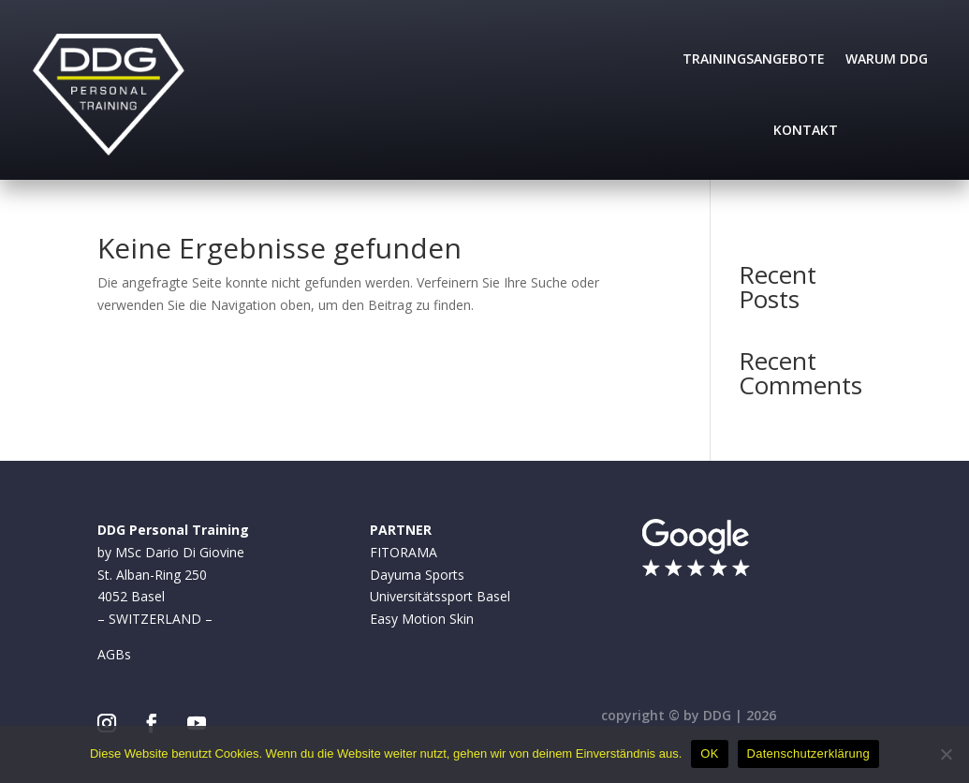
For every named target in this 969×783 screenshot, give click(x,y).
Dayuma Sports (417, 575)
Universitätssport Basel (440, 596)
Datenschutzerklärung (808, 753)
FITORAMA (403, 552)
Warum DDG (886, 58)
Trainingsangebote (754, 58)
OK (709, 753)
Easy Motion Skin (422, 619)
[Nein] (945, 754)
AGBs (114, 654)
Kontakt (805, 130)
